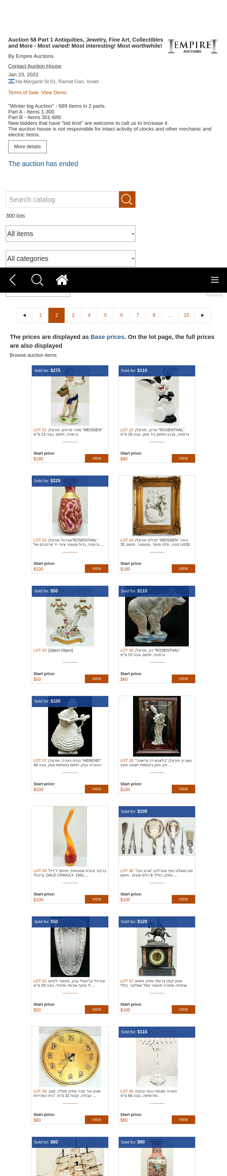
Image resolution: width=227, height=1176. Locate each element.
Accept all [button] (178, 1133)
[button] (78, 1169)
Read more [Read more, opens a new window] (123, 1137)
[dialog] (113, 1140)
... (170, 47)
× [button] (221, 1111)
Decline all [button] (178, 1147)
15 (186, 47)
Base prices (107, 69)
